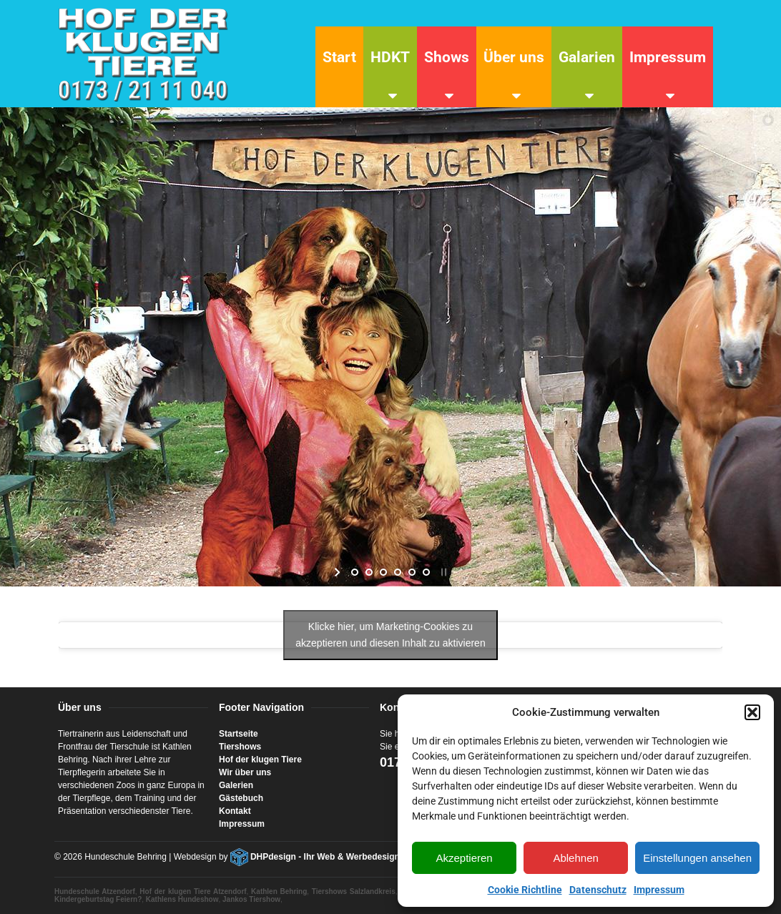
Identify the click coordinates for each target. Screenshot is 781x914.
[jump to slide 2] (369, 572)
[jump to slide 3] (383, 572)
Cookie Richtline (525, 889)
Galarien (587, 57)
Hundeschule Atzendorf (94, 891)
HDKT (390, 57)
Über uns (513, 57)
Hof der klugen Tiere (260, 760)
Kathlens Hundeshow (182, 899)
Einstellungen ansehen (697, 858)
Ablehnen (575, 858)
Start (339, 57)
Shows (446, 57)
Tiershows (240, 747)
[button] (752, 712)
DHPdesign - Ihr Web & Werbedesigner (329, 857)
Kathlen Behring (279, 891)
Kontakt (235, 811)
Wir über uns (245, 772)
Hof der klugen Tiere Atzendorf (192, 891)
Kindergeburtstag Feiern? (98, 899)
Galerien (236, 785)
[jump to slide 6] (426, 572)
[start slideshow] (339, 572)
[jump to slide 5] (412, 572)
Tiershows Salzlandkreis (354, 891)
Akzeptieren (464, 858)
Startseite (238, 734)
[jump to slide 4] (397, 572)
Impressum (659, 889)
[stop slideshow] (442, 572)
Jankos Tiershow (251, 899)
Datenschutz (598, 889)
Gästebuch (241, 798)
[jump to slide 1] (355, 572)
